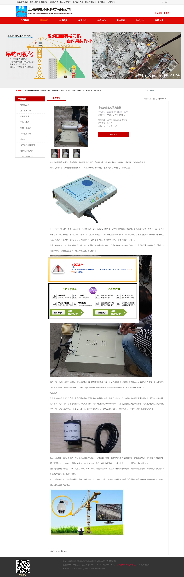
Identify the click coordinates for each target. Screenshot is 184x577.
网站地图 (102, 569)
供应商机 (44, 20)
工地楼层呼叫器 (26, 157)
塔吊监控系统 (25, 134)
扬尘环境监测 (25, 128)
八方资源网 (76, 569)
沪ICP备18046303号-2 (108, 565)
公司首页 (25, 20)
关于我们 (82, 20)
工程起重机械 (120, 115)
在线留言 (113, 134)
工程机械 (110, 115)
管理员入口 (93, 569)
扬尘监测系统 (25, 111)
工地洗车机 (24, 122)
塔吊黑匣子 (24, 105)
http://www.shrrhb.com (58, 551)
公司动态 (101, 20)
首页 (155, 99)
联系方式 (159, 20)
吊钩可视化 (24, 116)
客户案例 (121, 20)
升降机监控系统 (26, 151)
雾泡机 (23, 139)
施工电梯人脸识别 (27, 145)
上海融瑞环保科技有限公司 (127, 565)
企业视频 (63, 20)
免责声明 (85, 569)
